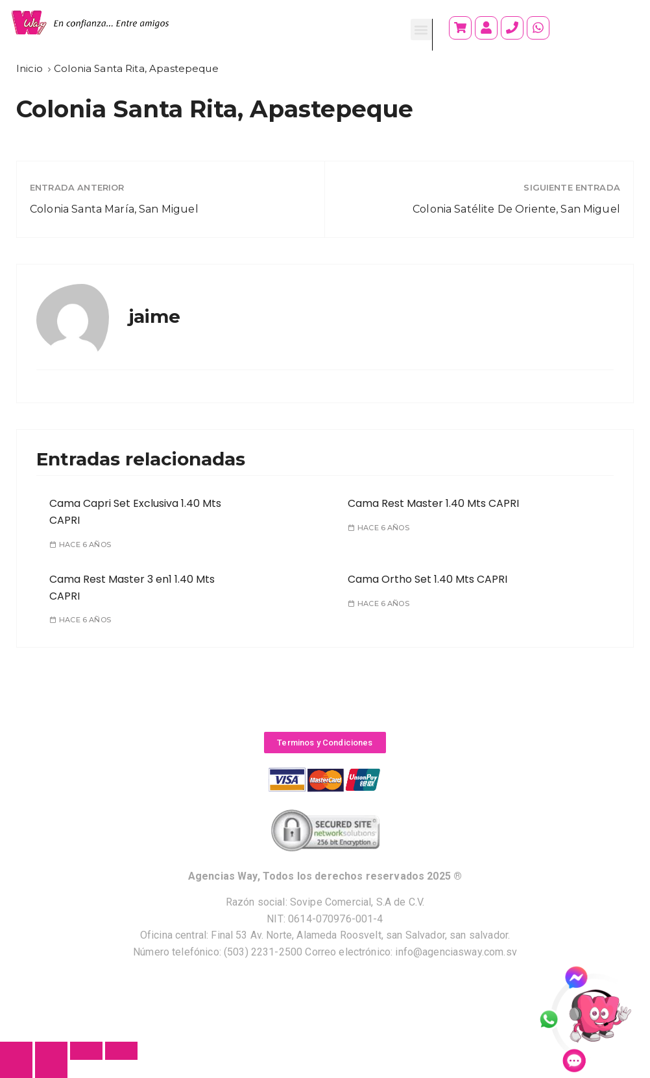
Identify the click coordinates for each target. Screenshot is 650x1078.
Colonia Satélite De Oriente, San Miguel (516, 209)
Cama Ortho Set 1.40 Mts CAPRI (427, 579)
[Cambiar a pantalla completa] (86, 1051)
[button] (421, 29)
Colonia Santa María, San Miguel (114, 209)
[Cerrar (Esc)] (16, 1051)
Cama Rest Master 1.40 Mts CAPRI (433, 503)
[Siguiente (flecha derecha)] (51, 1069)
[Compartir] (51, 1051)
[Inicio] (29, 68)
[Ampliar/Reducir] (121, 1051)
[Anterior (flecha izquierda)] (16, 1069)
